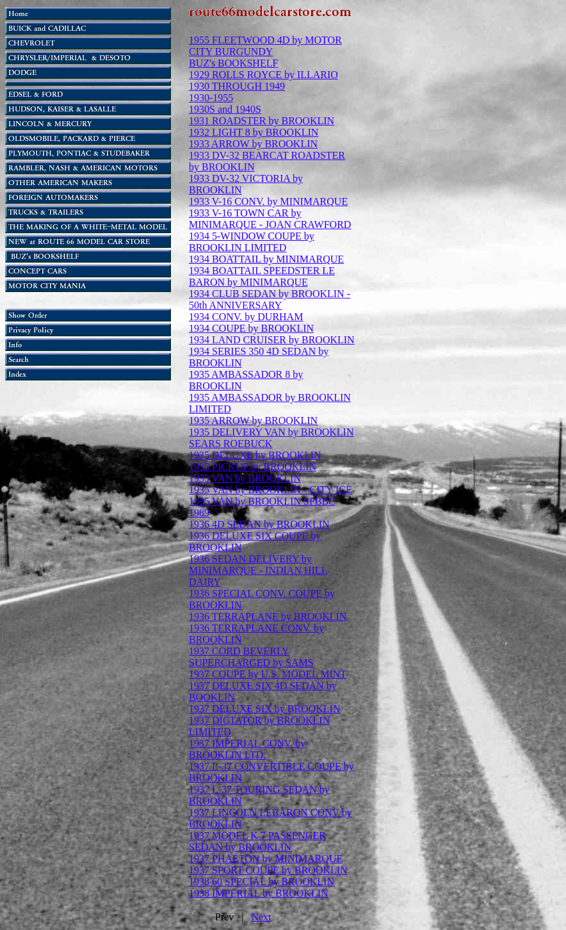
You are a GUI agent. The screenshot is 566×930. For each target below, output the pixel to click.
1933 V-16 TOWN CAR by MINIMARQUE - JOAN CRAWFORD (270, 219)
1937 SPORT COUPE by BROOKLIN (268, 870)
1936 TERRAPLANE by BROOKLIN (267, 616)
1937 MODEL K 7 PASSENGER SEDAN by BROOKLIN (257, 841)
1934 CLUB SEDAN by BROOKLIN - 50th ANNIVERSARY (269, 299)
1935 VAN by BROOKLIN (245, 478)
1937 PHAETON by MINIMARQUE (266, 858)
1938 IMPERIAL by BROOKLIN (258, 893)
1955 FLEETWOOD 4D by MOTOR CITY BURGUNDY (265, 46)
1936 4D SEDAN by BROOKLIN (259, 524)
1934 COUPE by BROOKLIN (251, 328)
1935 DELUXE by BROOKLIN (255, 455)
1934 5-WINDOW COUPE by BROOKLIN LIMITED (251, 242)
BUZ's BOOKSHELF (233, 63)
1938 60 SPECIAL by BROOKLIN (261, 881)
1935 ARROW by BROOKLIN (253, 420)
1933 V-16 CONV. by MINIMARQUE (268, 201)
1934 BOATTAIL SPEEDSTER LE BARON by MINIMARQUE (262, 276)
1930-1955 (211, 97)
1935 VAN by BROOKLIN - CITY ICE (270, 489)
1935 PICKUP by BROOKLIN (252, 466)
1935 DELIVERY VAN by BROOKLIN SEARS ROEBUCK (271, 438)
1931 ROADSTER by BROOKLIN (261, 120)
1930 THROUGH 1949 (237, 86)
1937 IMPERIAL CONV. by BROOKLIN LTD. (247, 749)
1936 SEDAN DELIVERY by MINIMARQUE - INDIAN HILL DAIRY (258, 570)
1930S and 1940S (225, 109)
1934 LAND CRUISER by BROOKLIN (272, 339)
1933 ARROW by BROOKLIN (253, 143)
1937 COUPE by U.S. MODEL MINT (267, 674)
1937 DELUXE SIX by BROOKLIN (264, 708)
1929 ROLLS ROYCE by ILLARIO (263, 74)
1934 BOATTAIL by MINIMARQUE (266, 259)
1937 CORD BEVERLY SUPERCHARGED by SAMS (251, 657)
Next (261, 916)
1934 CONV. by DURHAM (246, 316)
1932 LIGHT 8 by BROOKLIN (253, 132)
